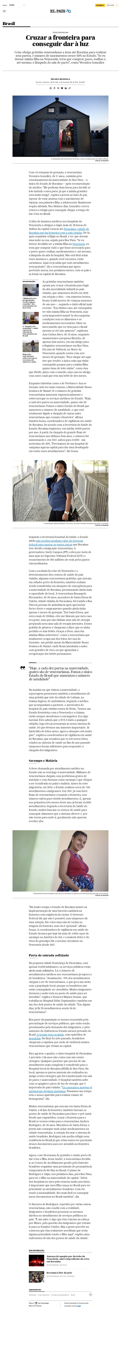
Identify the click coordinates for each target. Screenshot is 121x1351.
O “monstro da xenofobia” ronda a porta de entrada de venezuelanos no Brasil (30, 331)
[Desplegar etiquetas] (90, 1294)
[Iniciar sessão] (112, 5)
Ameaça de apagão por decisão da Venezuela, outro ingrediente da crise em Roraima (68, 1259)
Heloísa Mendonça (60, 79)
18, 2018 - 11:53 (56, 82)
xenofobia (35, 1038)
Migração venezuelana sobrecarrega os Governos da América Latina (30, 358)
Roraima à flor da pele (59, 1273)
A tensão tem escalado (50, 1034)
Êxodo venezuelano (60, 32)
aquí (79, 1306)
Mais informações (35, 1306)
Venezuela (78, 244)
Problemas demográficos (60, 1295)
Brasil (9, 23)
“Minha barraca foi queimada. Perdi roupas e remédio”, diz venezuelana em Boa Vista (30, 303)
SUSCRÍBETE (100, 5)
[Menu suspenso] (4, 11)
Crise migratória (43, 1295)
